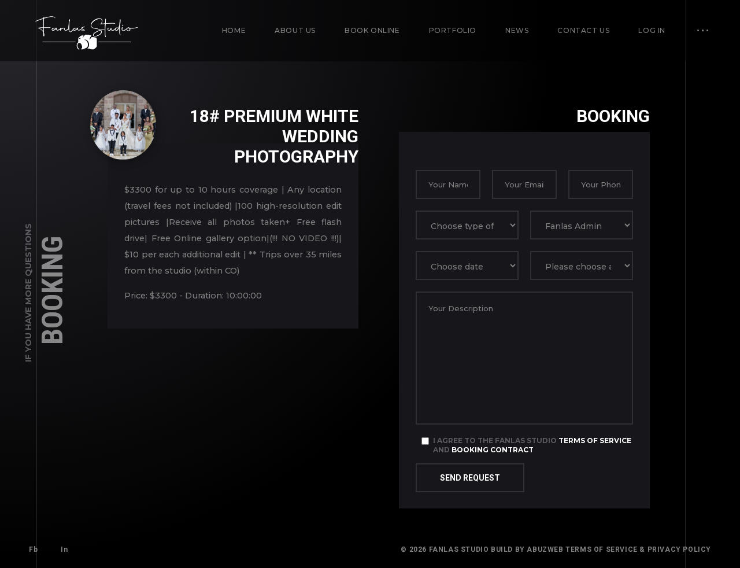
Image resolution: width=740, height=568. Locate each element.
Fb (33, 549)
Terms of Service (594, 440)
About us (295, 30)
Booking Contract (493, 449)
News (516, 30)
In (64, 549)
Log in (651, 30)
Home (234, 30)
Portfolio (452, 30)
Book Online (372, 30)
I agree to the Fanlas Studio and (532, 445)
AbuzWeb (545, 549)
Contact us (583, 30)
